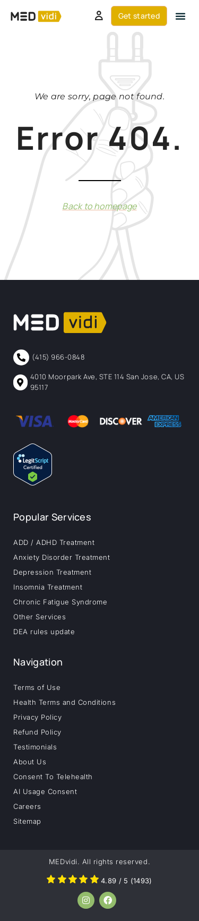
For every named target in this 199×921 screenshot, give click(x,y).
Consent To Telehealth (53, 776)
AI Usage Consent (45, 791)
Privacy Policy (37, 717)
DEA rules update (44, 631)
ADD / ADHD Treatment (53, 542)
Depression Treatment (52, 572)
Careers (27, 806)
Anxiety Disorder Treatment (61, 557)
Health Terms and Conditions (64, 702)
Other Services (39, 616)
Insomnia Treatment (47, 587)
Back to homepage (99, 206)
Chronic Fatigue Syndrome (60, 602)
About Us (29, 761)
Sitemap (27, 821)
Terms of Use (36, 687)
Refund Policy (37, 732)
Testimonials (35, 747)
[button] (180, 16)
